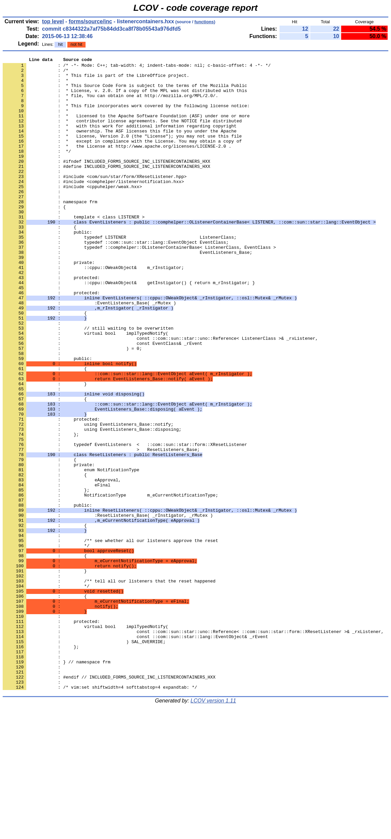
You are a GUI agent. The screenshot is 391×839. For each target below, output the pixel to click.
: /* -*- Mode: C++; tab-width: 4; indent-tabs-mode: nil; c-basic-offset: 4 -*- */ (137, 67)
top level (53, 21)
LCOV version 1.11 (213, 827)
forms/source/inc (90, 21)
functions (204, 21)
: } (45, 449)
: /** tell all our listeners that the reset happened (109, 686)
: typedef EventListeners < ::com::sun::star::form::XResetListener (125, 522)
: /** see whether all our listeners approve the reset (110, 637)
